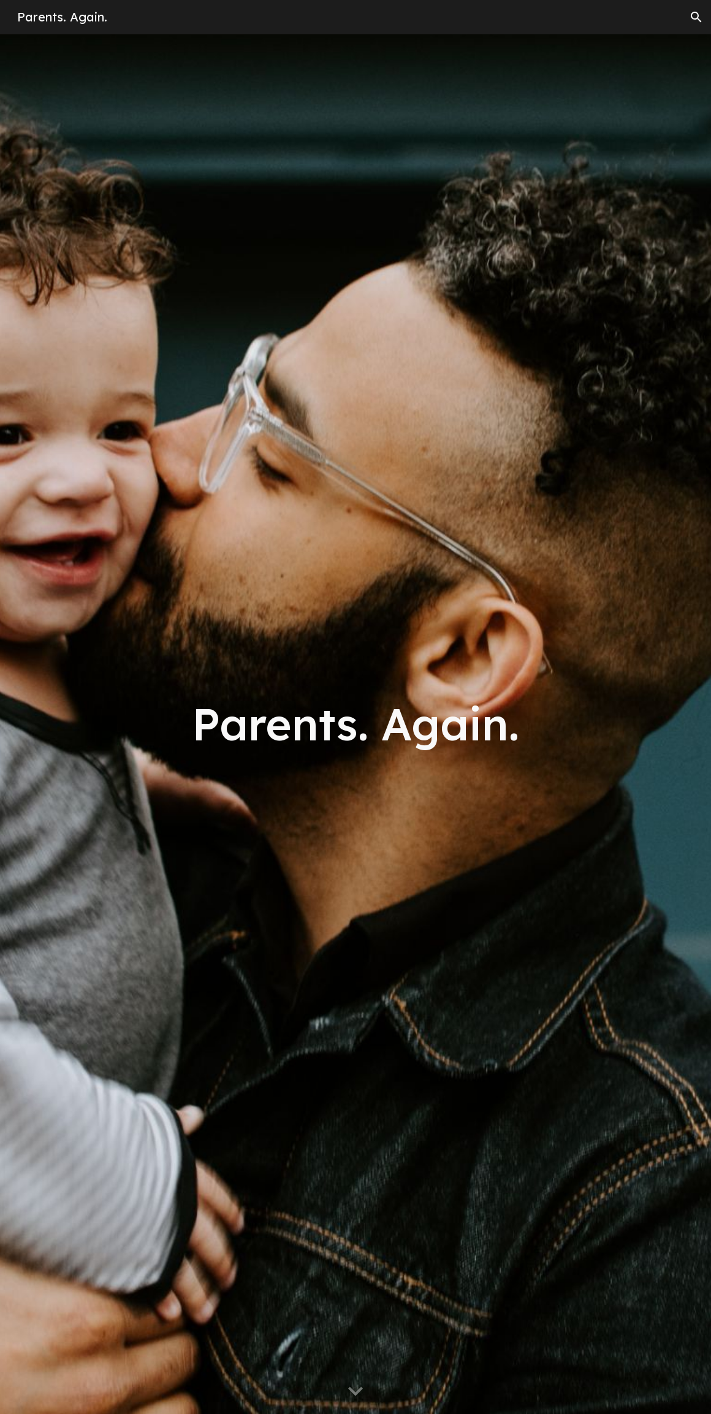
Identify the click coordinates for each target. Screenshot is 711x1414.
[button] (696, 17)
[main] (355, 724)
